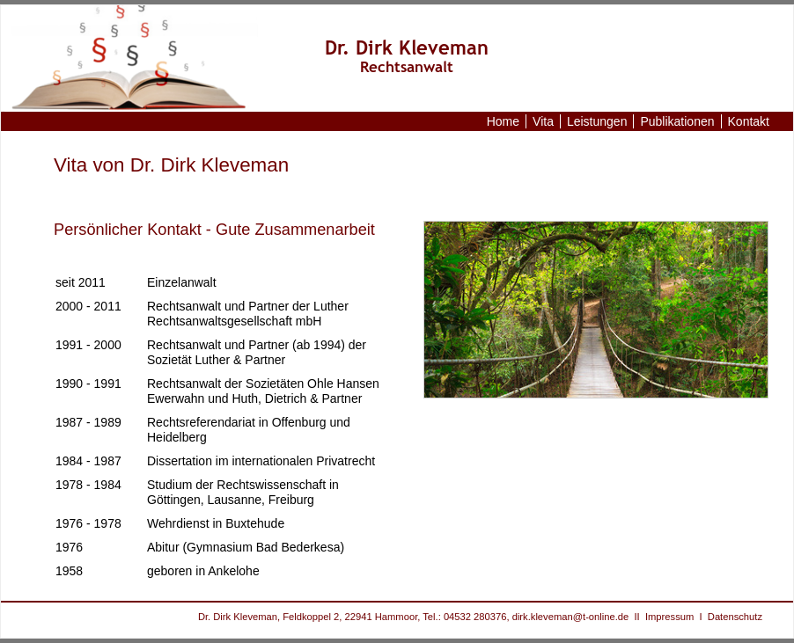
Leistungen (597, 121)
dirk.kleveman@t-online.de (570, 616)
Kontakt (748, 121)
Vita (543, 121)
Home (503, 121)
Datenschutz (735, 616)
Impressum (669, 616)
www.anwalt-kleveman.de (147, 58)
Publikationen (677, 121)
